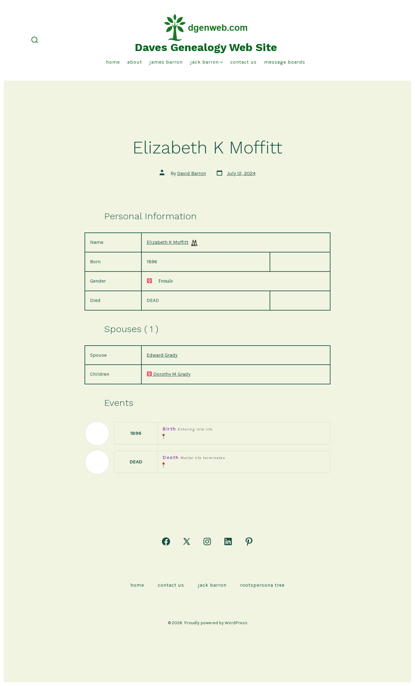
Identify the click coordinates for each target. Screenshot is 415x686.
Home (113, 62)
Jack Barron (206, 62)
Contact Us (243, 62)
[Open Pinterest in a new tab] (249, 541)
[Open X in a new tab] (186, 541)
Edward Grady (162, 355)
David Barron (191, 173)
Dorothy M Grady (168, 374)
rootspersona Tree (262, 585)
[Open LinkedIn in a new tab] (228, 541)
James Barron (166, 62)
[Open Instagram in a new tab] (207, 541)
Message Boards (284, 62)
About (134, 62)
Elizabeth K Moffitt (167, 242)
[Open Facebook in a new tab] (166, 541)
